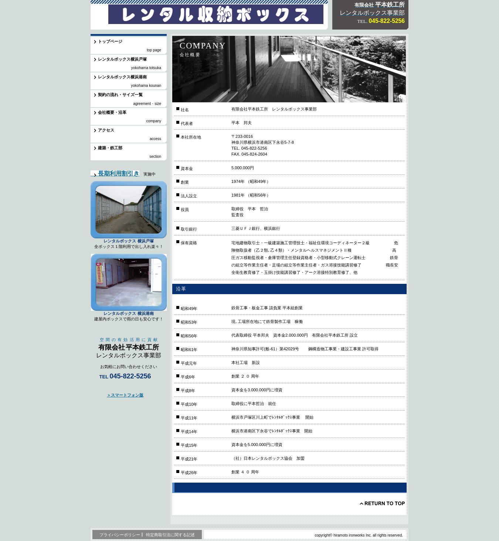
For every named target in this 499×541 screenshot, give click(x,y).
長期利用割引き (115, 173)
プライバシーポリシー (119, 535)
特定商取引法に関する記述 (170, 535)
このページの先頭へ (382, 503)
